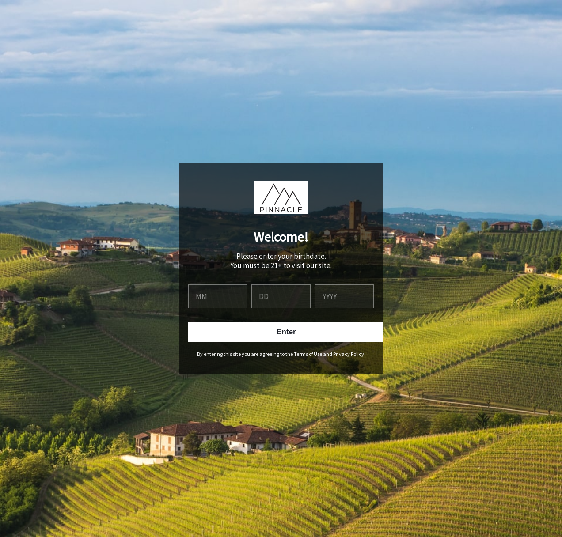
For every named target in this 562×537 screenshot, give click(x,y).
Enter (286, 332)
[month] (217, 296)
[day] (280, 296)
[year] (344, 296)
